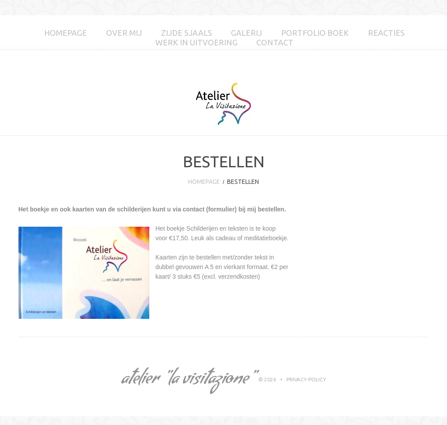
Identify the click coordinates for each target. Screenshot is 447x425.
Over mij (124, 32)
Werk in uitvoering (196, 42)
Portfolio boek (315, 32)
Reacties (386, 32)
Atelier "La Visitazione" (187, 380)
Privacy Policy (306, 379)
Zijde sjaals (186, 32)
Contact (274, 42)
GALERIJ (246, 32)
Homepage (65, 32)
